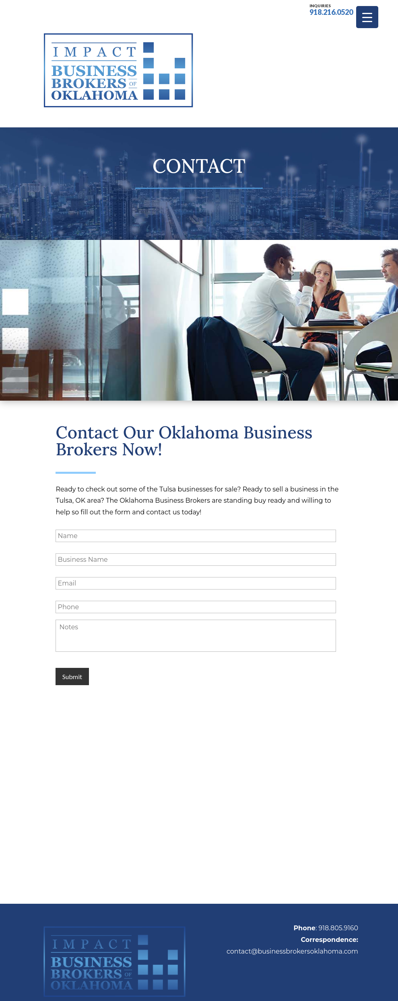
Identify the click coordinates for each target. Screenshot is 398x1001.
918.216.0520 (331, 8)
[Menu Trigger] (367, 17)
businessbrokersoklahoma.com (308, 896)
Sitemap (269, 989)
